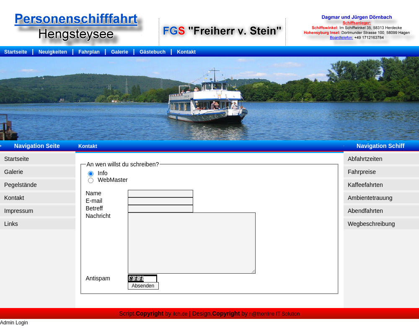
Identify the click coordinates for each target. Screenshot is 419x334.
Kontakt (186, 52)
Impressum (18, 210)
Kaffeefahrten (365, 184)
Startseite (15, 52)
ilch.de (180, 314)
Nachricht (98, 215)
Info (101, 173)
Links (11, 223)
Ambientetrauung (370, 197)
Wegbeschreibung (371, 223)
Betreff (94, 208)
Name (93, 193)
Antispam (98, 278)
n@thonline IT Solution (274, 314)
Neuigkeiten (53, 52)
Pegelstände (20, 184)
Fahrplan (89, 52)
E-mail (94, 200)
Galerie (119, 52)
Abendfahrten (365, 210)
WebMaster (111, 179)
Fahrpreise (362, 171)
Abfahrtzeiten (365, 158)
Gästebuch (153, 52)
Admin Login (14, 323)
